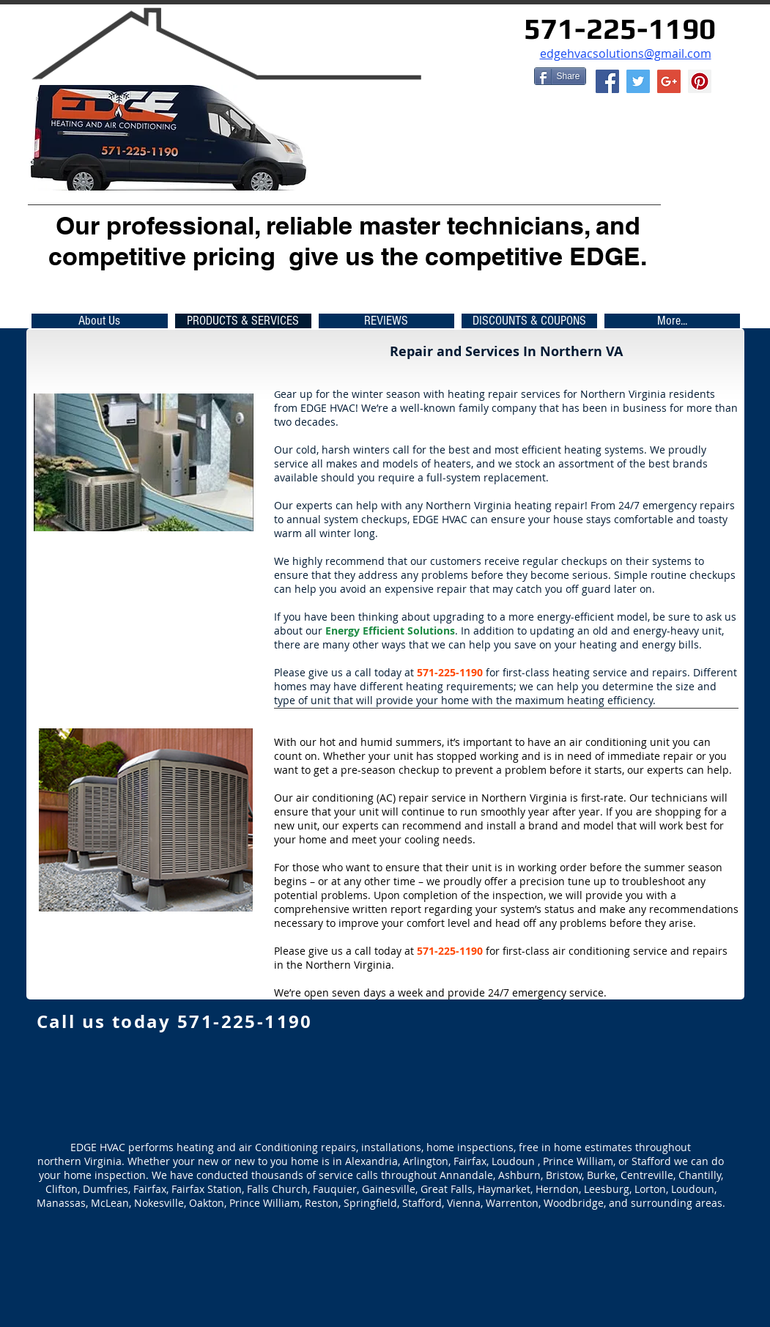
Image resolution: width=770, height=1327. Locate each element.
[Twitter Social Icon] (638, 81)
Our (78, 225)
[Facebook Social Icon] (607, 81)
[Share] (560, 76)
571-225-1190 (620, 28)
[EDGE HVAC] (669, 81)
